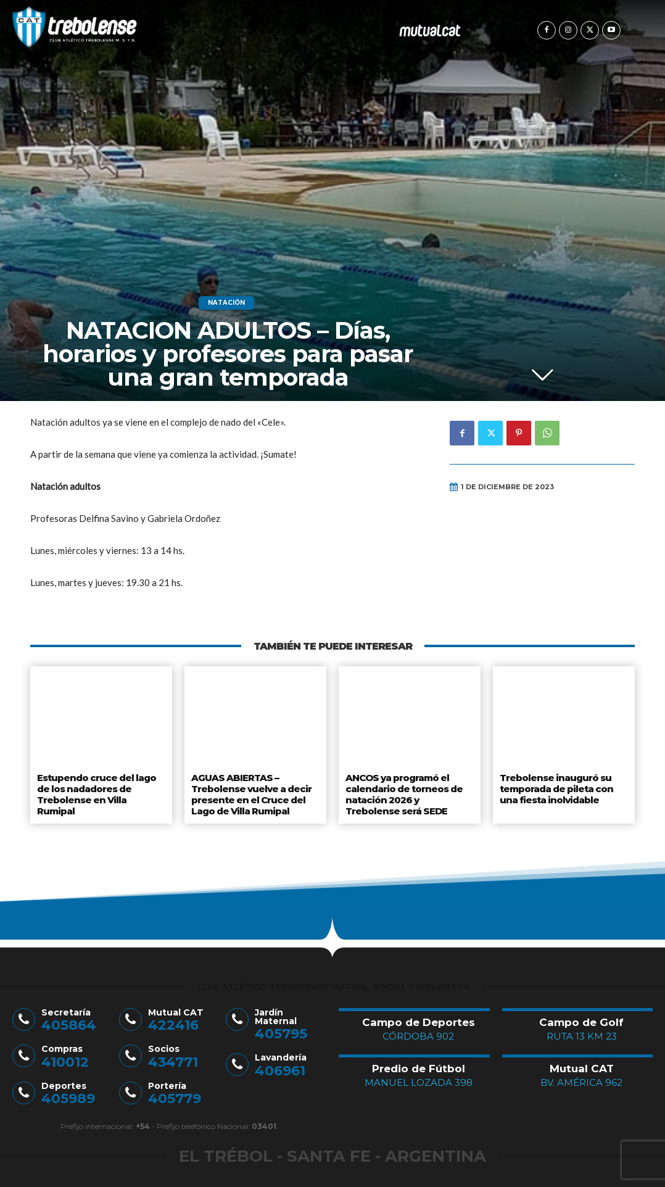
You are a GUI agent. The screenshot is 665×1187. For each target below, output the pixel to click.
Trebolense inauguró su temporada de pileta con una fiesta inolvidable (556, 786)
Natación (226, 303)
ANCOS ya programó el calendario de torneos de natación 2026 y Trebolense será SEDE (409, 791)
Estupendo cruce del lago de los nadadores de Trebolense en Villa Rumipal (100, 786)
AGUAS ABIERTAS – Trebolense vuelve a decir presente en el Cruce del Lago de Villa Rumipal (249, 791)
